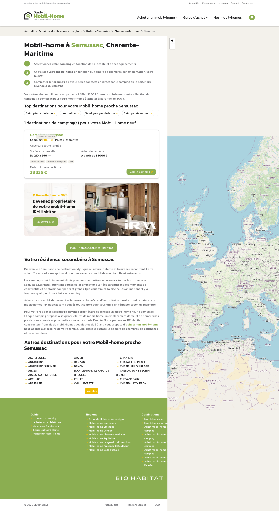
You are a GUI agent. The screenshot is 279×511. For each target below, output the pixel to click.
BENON (78, 366)
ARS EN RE (35, 383)
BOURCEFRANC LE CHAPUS (91, 370)
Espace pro (247, 3)
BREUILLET (81, 375)
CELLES (78, 379)
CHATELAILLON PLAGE (134, 366)
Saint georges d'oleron (100, 113)
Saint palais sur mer (137, 113)
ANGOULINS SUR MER (42, 366)
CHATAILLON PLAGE (133, 362)
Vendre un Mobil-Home (46, 434)
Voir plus (92, 391)
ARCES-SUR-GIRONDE (42, 375)
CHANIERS (126, 358)
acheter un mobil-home (142, 324)
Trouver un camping (44, 418)
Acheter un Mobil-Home (47, 422)
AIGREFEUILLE (37, 358)
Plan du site (111, 505)
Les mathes (69, 113)
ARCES (32, 370)
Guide (35, 414)
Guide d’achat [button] (194, 17)
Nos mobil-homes (228, 17)
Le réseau (223, 3)
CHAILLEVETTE (84, 383)
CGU (157, 505)
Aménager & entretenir (46, 426)
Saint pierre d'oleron (39, 113)
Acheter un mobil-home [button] (156, 17)
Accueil (29, 31)
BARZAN (79, 362)
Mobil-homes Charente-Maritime (91, 248)
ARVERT (79, 358)
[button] (172, 41)
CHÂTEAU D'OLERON (133, 383)
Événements (208, 3)
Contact (235, 3)
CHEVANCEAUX (130, 379)
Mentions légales (136, 505)
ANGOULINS (36, 362)
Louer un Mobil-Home (46, 430)
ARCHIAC (34, 379)
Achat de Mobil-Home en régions (60, 31)
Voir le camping (141, 172)
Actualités (194, 3)
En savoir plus (45, 222)
